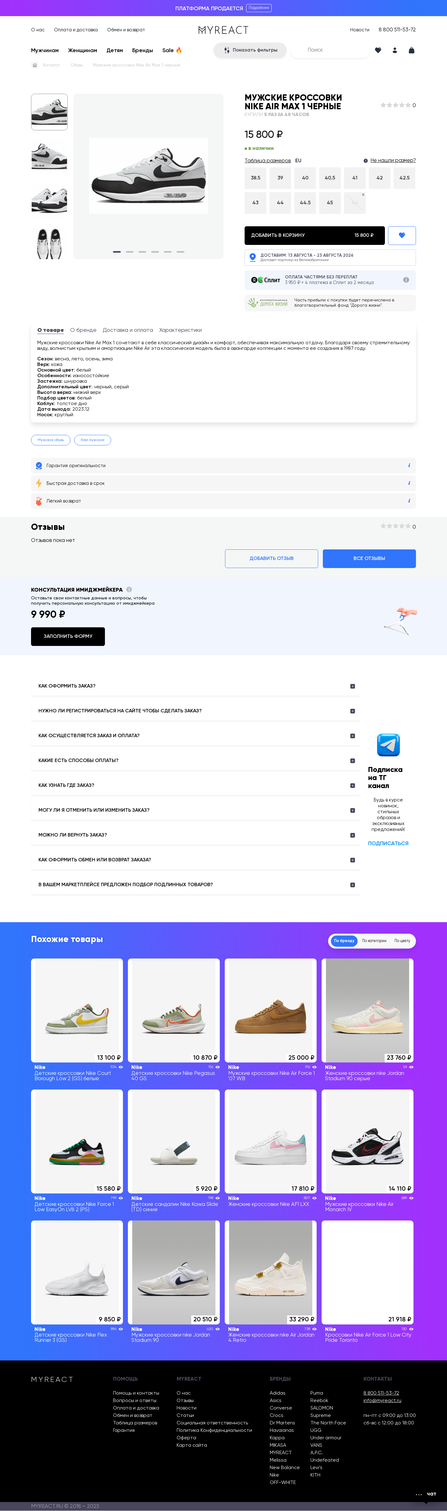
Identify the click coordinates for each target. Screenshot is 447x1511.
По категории (359, 941)
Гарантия (124, 1430)
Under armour (325, 1438)
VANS (316, 1445)
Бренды (142, 50)
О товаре (50, 330)
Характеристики (180, 330)
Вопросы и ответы (134, 1401)
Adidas (278, 1393)
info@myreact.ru (382, 1401)
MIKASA (278, 1445)
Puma (316, 1393)
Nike (274, 1475)
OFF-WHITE (283, 1483)
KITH (315, 1475)
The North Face (328, 1423)
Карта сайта (192, 1445)
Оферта (186, 1438)
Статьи (185, 1416)
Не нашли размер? (393, 160)
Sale (172, 50)
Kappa (277, 1438)
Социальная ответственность (212, 1423)
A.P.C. (316, 1453)
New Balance (285, 1468)
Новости (359, 30)
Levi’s (316, 1468)
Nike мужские (93, 440)
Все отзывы (369, 558)
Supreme (320, 1416)
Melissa (278, 1460)
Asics (276, 1401)
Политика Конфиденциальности (214, 1430)
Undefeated (324, 1460)
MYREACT (281, 1453)
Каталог (51, 65)
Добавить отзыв (272, 558)
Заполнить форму (68, 636)
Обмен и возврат (126, 30)
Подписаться (388, 843)
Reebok (319, 1401)
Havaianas (282, 1430)
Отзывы (185, 1401)
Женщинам (82, 50)
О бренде (83, 330)
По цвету (397, 941)
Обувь (76, 65)
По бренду (320, 941)
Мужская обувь (51, 440)
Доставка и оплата (128, 330)
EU (298, 161)
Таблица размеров (268, 161)
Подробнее (259, 8)
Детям (114, 50)
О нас (38, 30)
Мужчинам (45, 50)
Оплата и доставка (76, 30)
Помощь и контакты (136, 1393)
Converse (281, 1408)
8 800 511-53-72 (397, 30)
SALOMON (321, 1408)
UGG (316, 1430)
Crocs (276, 1416)
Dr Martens (282, 1423)
